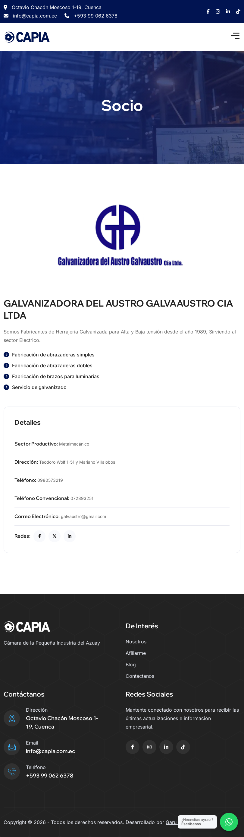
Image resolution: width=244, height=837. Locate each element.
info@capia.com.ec (30, 16)
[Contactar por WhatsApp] (229, 822)
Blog (131, 665)
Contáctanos (140, 676)
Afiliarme (136, 653)
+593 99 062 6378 (90, 16)
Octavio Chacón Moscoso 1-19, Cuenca (53, 7)
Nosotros (136, 642)
